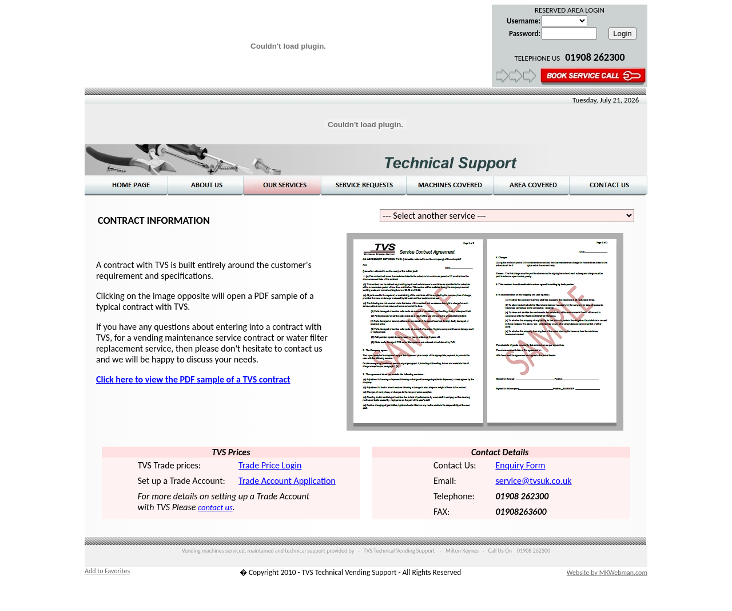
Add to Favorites (107, 571)
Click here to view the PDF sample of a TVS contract (193, 379)
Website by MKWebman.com (607, 573)
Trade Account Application (287, 480)
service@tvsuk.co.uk (533, 480)
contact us (215, 507)
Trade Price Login (269, 465)
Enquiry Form (520, 465)
